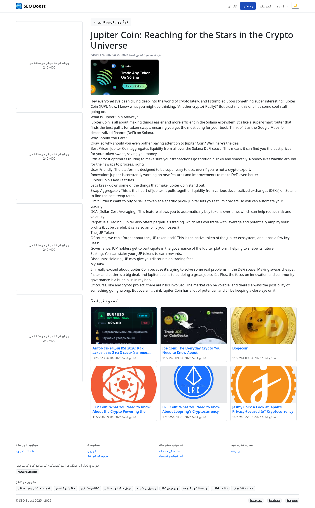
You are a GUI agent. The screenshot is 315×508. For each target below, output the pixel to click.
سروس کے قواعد (98, 455)
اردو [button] (280, 6)
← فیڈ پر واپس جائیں (110, 21)
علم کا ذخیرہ (25, 451)
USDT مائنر (220, 488)
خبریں (92, 451)
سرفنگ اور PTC (89, 488)
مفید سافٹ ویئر (243, 488)
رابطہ (235, 451)
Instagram (256, 500)
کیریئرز (264, 6)
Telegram (292, 500)
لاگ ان (232, 6)
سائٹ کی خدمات (169, 451)
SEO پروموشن (169, 488)
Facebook (274, 500)
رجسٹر (248, 6)
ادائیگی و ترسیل (171, 455)
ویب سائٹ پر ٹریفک (195, 488)
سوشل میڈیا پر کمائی (118, 488)
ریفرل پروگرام (146, 488)
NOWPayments (27, 472)
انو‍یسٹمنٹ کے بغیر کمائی (34, 488)
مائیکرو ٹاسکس (65, 488)
